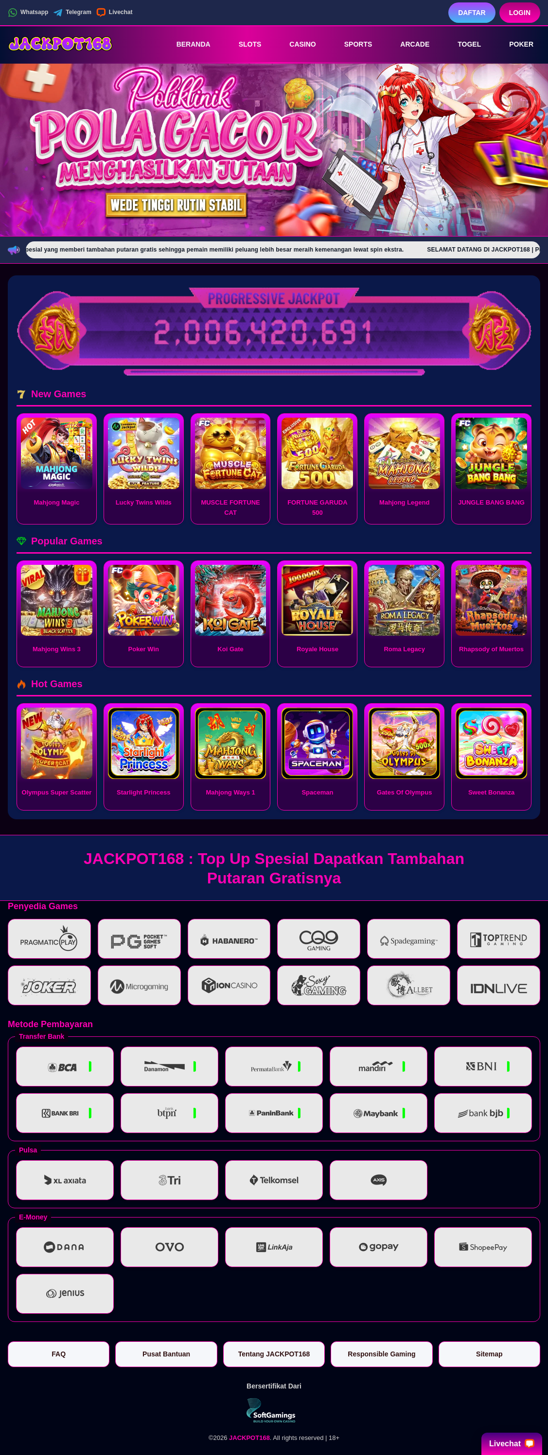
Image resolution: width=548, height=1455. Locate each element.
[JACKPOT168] (61, 44)
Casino (296, 44)
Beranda (187, 44)
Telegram (72, 12)
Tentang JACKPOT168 (274, 1354)
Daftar (472, 13)
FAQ (59, 1354)
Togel (462, 44)
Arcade (408, 44)
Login (519, 13)
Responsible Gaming (381, 1354)
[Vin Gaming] (274, 1410)
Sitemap (489, 1354)
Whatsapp (28, 12)
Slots (243, 44)
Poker (514, 44)
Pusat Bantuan (166, 1354)
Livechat (114, 12)
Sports (351, 44)
